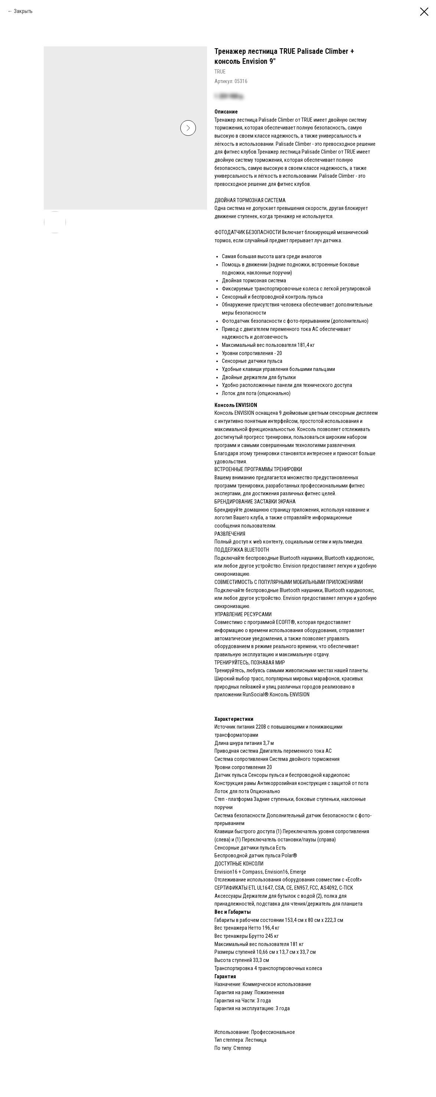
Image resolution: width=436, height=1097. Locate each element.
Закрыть (23, 11)
